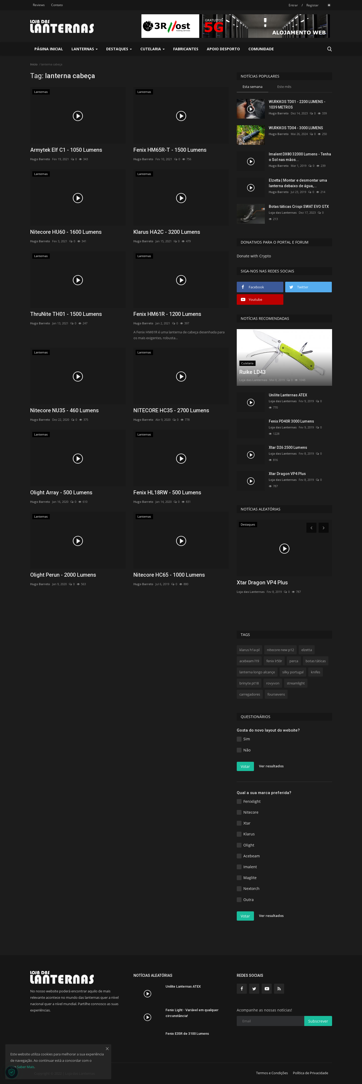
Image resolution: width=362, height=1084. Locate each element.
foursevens (276, 694)
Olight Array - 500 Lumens (61, 492)
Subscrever (318, 1021)
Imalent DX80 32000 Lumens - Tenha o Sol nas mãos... (300, 157)
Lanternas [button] (84, 48)
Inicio (34, 64)
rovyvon (272, 683)
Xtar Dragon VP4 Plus (287, 474)
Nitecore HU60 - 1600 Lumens (66, 232)
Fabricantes (185, 48)
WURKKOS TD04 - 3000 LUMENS (296, 128)
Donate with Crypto (254, 255)
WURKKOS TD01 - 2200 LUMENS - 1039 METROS (297, 104)
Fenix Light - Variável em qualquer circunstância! (192, 1013)
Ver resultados (271, 766)
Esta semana (252, 86)
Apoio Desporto (223, 48)
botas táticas (316, 661)
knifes (315, 672)
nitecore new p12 (280, 649)
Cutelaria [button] (152, 48)
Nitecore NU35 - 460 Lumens (64, 410)
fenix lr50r (274, 661)
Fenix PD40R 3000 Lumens (291, 421)
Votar (245, 766)
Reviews (39, 5)
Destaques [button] (119, 48)
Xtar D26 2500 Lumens (288, 447)
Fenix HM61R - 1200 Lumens (167, 314)
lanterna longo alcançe (257, 672)
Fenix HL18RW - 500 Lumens (167, 492)
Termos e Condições (272, 1072)
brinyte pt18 (249, 683)
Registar (312, 5)
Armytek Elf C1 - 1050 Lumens (66, 150)
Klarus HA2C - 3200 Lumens (166, 232)
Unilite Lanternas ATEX (288, 395)
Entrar (293, 5)
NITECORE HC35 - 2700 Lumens (171, 410)
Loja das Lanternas (283, 212)
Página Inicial (48, 48)
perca (293, 661)
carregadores (249, 694)
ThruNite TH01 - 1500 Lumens (66, 314)
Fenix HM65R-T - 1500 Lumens (170, 150)
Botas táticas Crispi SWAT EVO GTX (299, 206)
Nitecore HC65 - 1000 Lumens (169, 575)
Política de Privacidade (310, 1072)
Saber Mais (25, 1066)
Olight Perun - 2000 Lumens (63, 575)
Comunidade (261, 48)
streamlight (296, 683)
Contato (57, 5)
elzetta (306, 649)
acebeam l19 (249, 661)
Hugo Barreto (40, 159)
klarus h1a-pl (249, 649)
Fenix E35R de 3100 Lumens (187, 1034)
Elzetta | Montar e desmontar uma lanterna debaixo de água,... (298, 183)
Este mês (284, 86)
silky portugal (292, 672)
